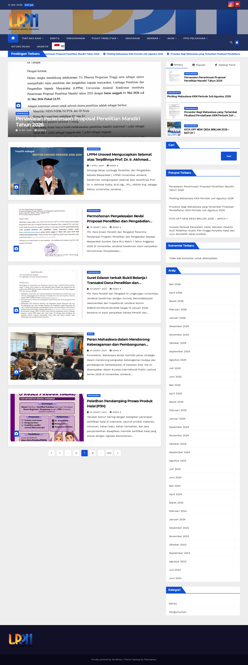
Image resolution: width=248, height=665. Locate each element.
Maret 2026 (176, 301)
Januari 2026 (177, 317)
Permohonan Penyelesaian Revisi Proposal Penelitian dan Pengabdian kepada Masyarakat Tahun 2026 (118, 221)
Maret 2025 (176, 401)
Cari (171, 145)
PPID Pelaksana (194, 38)
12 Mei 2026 (25, 130)
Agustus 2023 (177, 561)
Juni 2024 (175, 477)
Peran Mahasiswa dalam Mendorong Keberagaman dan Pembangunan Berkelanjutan (118, 344)
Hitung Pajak (20, 46)
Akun (171, 38)
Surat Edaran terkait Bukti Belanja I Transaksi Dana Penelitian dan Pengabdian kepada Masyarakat (117, 283)
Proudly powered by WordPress (107, 659)
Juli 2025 (175, 368)
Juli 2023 (175, 569)
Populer (199, 64)
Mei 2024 (175, 485)
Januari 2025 (177, 418)
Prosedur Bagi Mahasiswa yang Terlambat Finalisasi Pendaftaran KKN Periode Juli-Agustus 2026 (210, 115)
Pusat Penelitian (104, 38)
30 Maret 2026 (99, 227)
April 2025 (175, 393)
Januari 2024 (177, 519)
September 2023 (179, 553)
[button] (231, 42)
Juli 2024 (175, 469)
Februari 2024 (178, 511)
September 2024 (179, 452)
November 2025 (179, 334)
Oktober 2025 (177, 343)
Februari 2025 (178, 410)
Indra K (40, 130)
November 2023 (179, 536)
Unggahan (132, 38)
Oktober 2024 (177, 443)
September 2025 (179, 351)
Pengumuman (75, 38)
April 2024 (175, 494)
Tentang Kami (32, 38)
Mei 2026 (175, 284)
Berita (55, 38)
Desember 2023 (179, 527)
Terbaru (177, 64)
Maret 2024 (176, 502)
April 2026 (175, 292)
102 (109, 453)
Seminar (153, 38)
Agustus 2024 (177, 460)
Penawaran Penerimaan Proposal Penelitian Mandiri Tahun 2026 (78, 122)
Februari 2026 (178, 309)
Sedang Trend (225, 64)
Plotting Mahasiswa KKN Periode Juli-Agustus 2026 (199, 96)
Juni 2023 (175, 578)
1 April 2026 (97, 166)
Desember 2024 (179, 427)
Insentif (42, 46)
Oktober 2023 (177, 544)
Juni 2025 (175, 376)
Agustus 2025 (177, 359)
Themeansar (150, 659)
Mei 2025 (175, 385)
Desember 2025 (179, 326)
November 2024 (179, 435)
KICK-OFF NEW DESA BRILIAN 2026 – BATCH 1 (198, 218)
